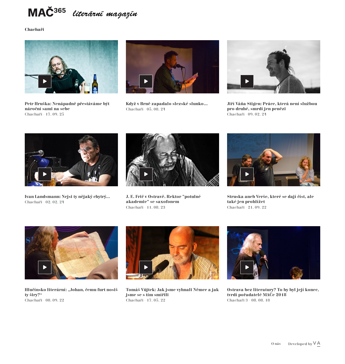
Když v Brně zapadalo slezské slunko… (167, 104)
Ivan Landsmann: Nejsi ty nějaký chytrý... (67, 197)
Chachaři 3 (238, 300)
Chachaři (34, 114)
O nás (276, 344)
